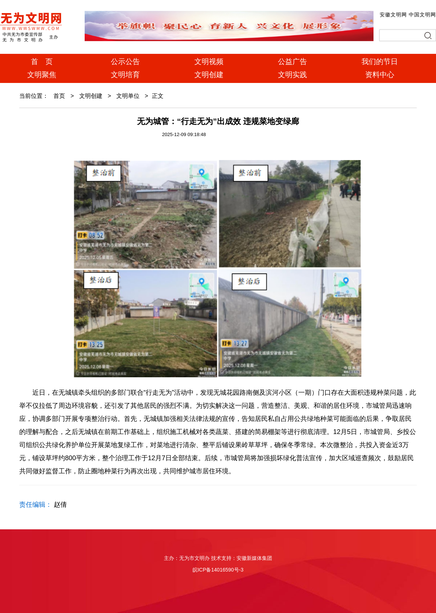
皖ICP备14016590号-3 (218, 570)
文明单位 (128, 96)
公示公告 (125, 61)
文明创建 (208, 75)
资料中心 (379, 75)
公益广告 (292, 61)
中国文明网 (422, 14)
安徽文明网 (394, 14)
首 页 (42, 61)
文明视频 (208, 61)
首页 (59, 96)
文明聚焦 (41, 75)
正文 (158, 96)
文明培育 (125, 75)
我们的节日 (380, 61)
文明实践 (292, 75)
